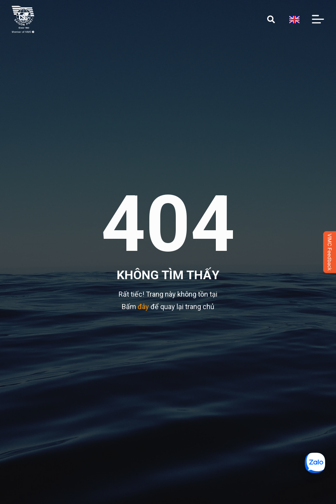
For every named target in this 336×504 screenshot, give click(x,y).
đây (143, 306)
